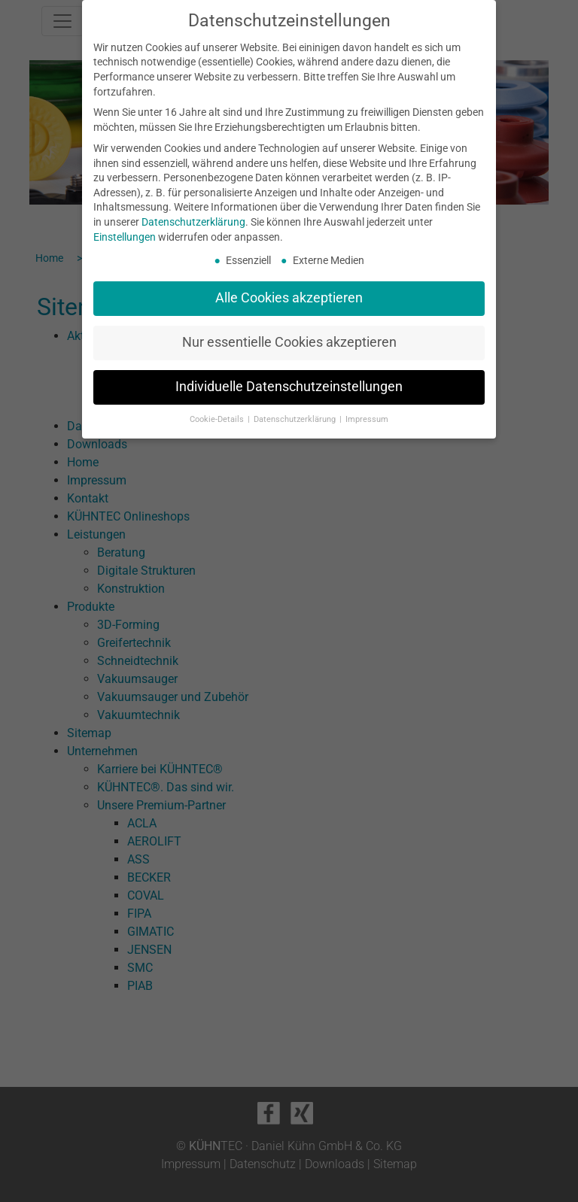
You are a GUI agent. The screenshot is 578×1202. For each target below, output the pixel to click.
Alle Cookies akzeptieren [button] (289, 297)
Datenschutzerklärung (193, 222)
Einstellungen (124, 237)
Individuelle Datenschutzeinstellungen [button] (289, 386)
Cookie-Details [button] (218, 419)
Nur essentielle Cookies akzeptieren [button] (289, 342)
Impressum (366, 419)
